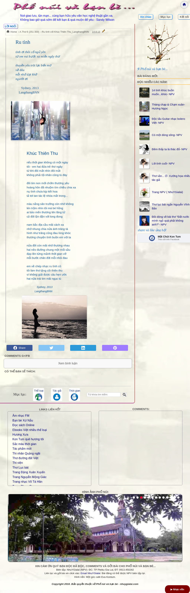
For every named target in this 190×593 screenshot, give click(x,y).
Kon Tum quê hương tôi (28, 442)
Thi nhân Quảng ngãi (26, 456)
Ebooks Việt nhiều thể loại (29, 433)
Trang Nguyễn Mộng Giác (29, 480)
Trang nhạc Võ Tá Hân (27, 484)
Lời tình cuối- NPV (163, 163)
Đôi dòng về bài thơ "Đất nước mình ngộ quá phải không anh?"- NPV (170, 220)
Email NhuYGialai (90, 576)
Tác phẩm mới (22, 451)
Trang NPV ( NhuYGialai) (167, 192)
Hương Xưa (20, 437)
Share (19, 348)
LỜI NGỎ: (11, 26)
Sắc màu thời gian (24, 447)
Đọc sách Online (23, 428)
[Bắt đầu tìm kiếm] (124, 398)
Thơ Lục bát (20, 470)
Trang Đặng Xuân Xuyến (28, 475)
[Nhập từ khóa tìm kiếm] (103, 398)
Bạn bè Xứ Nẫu (22, 423)
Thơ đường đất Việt (25, 461)
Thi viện (17, 465)
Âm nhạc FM (20, 418)
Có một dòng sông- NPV (167, 134)
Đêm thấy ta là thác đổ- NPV (169, 149)
